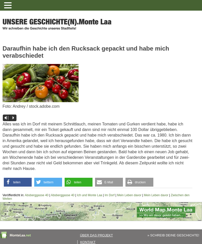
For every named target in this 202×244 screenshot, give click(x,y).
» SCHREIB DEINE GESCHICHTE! (173, 235)
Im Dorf (110, 195)
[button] (18, 182)
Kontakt (87, 242)
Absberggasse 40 (36, 195)
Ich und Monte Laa (89, 195)
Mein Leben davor (129, 195)
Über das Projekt (96, 235)
